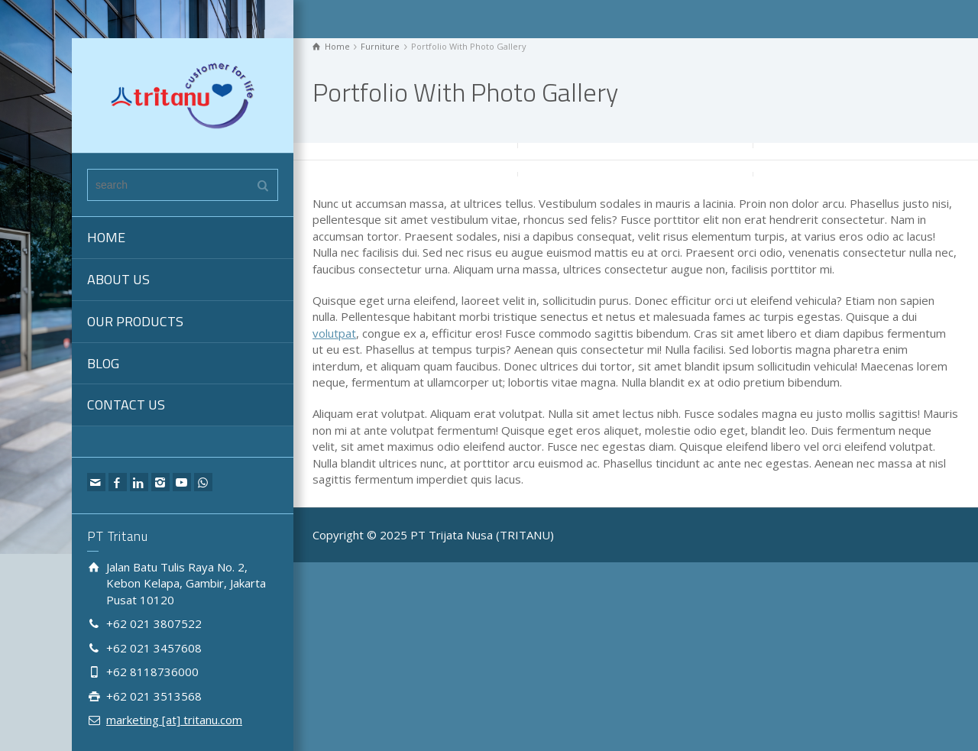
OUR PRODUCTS (135, 321)
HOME (106, 237)
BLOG (103, 363)
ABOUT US (118, 279)
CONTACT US (126, 404)
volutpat (334, 333)
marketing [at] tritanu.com (174, 719)
